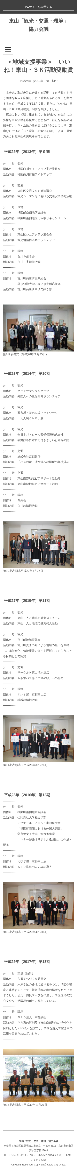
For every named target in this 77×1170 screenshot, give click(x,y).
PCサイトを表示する (38, 6)
